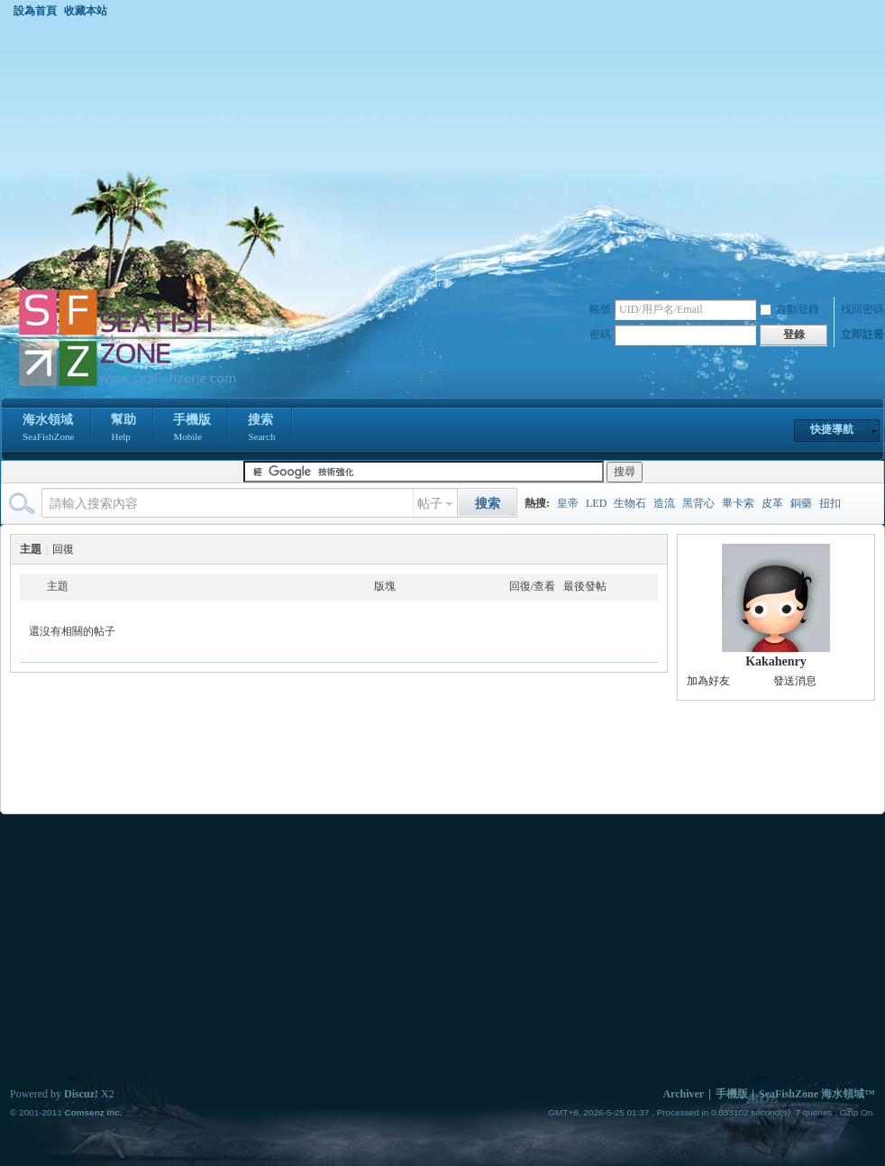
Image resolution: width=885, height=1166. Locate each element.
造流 (664, 503)
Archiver (683, 1094)
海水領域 (48, 429)
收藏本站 (85, 11)
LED (596, 503)
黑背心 (698, 503)
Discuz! (81, 1094)
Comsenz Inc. (93, 1112)
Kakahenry (776, 661)
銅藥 (801, 503)
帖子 (429, 503)
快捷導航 (831, 429)
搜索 (261, 429)
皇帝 (568, 503)
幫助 (123, 429)
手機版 (192, 429)
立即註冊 (862, 334)
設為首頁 (35, 11)
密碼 (600, 334)
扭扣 (830, 503)
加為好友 (708, 681)
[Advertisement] (442, 152)
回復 (63, 549)
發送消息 (795, 681)
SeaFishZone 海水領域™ (817, 1094)
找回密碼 (862, 309)
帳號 (600, 309)
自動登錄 (789, 309)
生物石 (630, 503)
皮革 (772, 503)
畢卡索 (738, 503)
